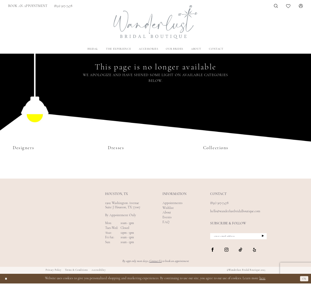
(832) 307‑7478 (219, 203)
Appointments (172, 203)
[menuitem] (28, 6)
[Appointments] (28, 6)
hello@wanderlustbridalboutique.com (235, 211)
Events (167, 217)
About (166, 212)
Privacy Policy (53, 271)
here (262, 280)
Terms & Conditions (76, 271)
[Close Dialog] (6, 280)
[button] (301, 6)
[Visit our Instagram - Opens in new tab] (226, 251)
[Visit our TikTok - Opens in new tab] (240, 251)
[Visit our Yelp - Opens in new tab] (254, 251)
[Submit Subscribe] (261, 237)
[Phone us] (63, 6)
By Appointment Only (120, 215)
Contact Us (155, 262)
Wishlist (168, 208)
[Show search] (276, 6)
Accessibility (98, 271)
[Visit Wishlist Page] (288, 6)
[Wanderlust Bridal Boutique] (155, 22)
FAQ (165, 222)
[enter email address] (238, 237)
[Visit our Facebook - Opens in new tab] (212, 251)
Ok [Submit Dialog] (303, 280)
